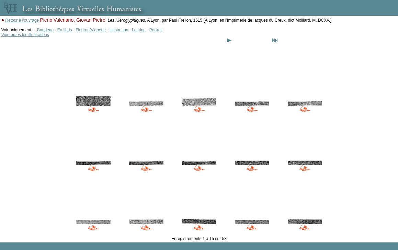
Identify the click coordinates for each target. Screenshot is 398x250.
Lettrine (139, 30)
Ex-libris (64, 30)
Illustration (119, 30)
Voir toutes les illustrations (25, 34)
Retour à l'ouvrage (22, 20)
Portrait (156, 30)
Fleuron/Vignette (91, 30)
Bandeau (45, 30)
